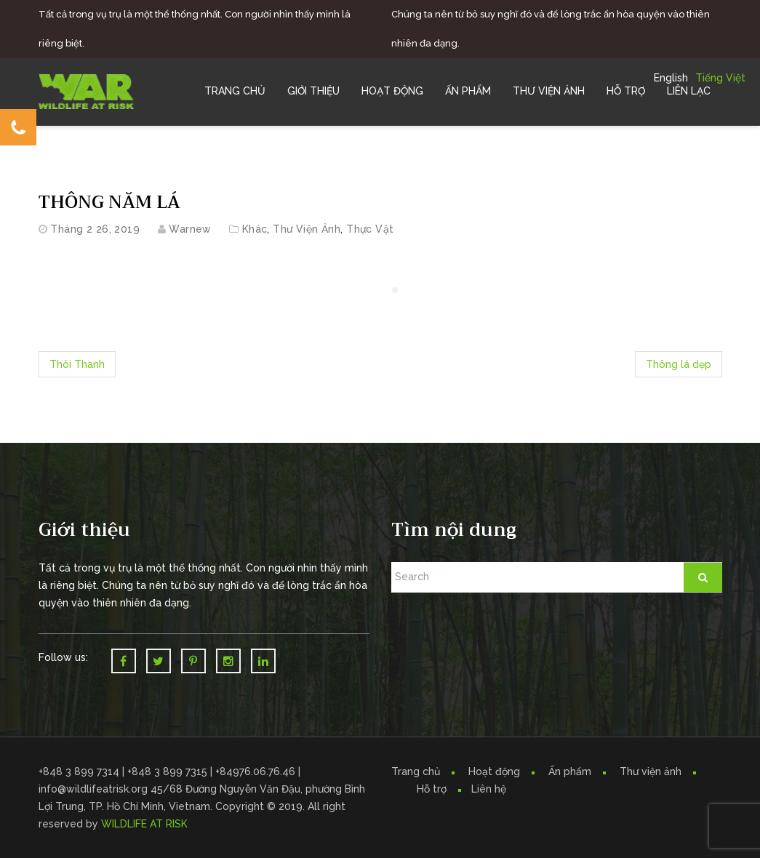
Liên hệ (488, 789)
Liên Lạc (689, 91)
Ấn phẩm (569, 771)
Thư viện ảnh (650, 771)
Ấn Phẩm (468, 91)
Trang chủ (234, 91)
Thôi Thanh (77, 364)
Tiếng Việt (720, 78)
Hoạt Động (392, 91)
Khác (255, 229)
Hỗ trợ (626, 91)
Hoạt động (494, 771)
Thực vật (369, 229)
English (671, 78)
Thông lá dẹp (678, 364)
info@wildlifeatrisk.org (95, 789)
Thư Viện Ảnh (549, 91)
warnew (190, 229)
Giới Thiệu (313, 91)
